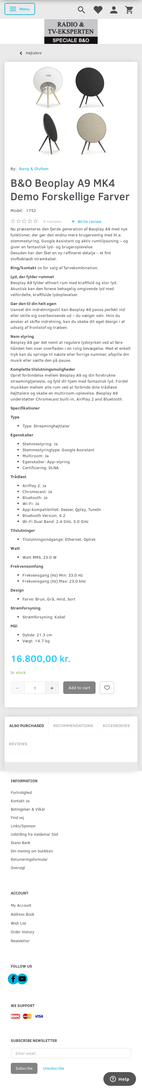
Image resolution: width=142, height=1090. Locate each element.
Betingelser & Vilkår (28, 809)
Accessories (116, 725)
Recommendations (73, 725)
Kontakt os (20, 800)
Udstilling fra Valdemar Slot (34, 834)
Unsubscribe (53, 1068)
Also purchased (26, 725)
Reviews (18, 743)
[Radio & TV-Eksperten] (71, 31)
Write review (88, 221)
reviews (52, 221)
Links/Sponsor (23, 825)
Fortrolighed (21, 792)
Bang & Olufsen (34, 168)
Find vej (17, 817)
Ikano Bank (21, 842)
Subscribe (24, 1068)
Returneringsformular (29, 859)
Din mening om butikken (32, 850)
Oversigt (18, 867)
